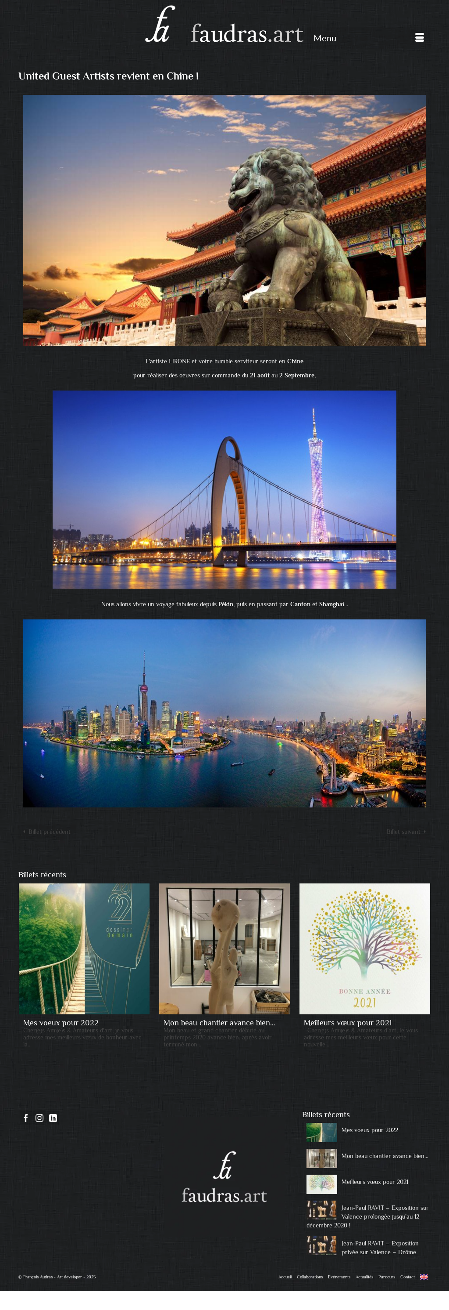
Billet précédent (50, 831)
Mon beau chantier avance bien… (385, 1155)
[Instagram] (39, 1118)
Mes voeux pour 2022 (370, 1129)
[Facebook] (26, 1118)
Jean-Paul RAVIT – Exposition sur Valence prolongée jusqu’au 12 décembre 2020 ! (367, 1216)
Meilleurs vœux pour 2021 (375, 1181)
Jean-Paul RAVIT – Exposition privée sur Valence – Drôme (380, 1248)
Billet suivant (403, 831)
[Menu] (369, 38)
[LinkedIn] (53, 1118)
